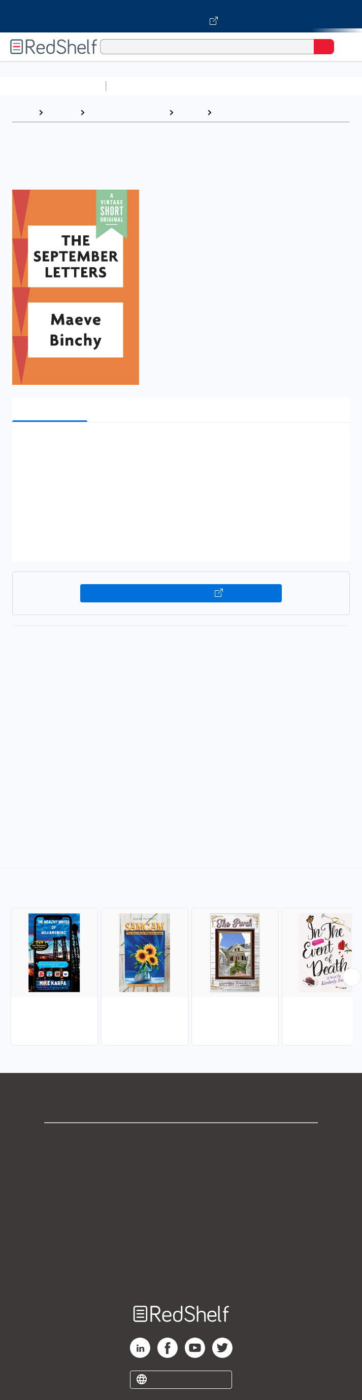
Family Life (237, 112)
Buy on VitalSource (181, 593)
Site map (181, 1273)
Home (23, 112)
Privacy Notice (181, 1184)
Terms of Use (181, 1206)
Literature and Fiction (126, 112)
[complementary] (181, 958)
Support (181, 1161)
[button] (180, 445)
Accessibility (181, 1250)
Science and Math (199, 86)
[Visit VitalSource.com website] (181, 16)
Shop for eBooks (181, 1139)
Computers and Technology (290, 86)
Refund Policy (181, 1228)
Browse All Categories (52, 86)
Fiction (190, 112)
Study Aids (137, 86)
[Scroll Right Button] (352, 977)
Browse (61, 112)
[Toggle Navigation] (344, 46)
